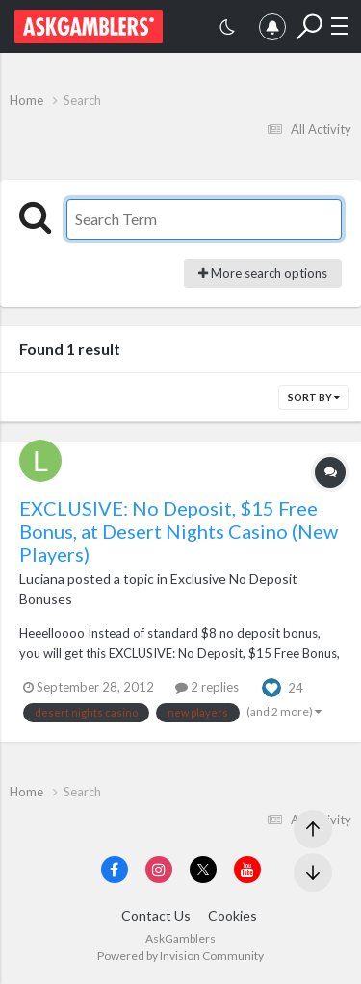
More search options (262, 273)
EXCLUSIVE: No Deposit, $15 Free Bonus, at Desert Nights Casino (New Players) (178, 531)
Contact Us (156, 915)
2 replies (207, 686)
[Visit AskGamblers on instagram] (158, 869)
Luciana (41, 578)
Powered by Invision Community (180, 955)
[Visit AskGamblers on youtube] (247, 869)
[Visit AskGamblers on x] (203, 869)
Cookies (232, 915)
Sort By (314, 397)
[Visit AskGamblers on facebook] (114, 869)
